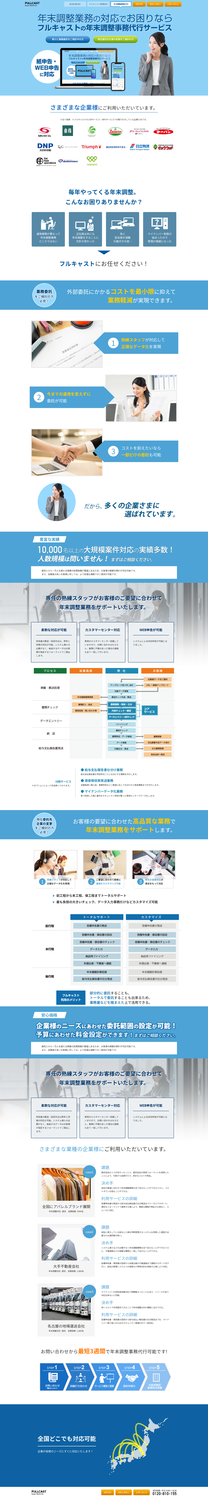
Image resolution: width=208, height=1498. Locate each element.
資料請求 (139, 4)
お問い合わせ (173, 4)
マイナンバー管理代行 (98, 4)
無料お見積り (155, 4)
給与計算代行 (75, 4)
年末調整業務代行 (121, 4)
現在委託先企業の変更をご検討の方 (115, 39)
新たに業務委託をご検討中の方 (68, 39)
